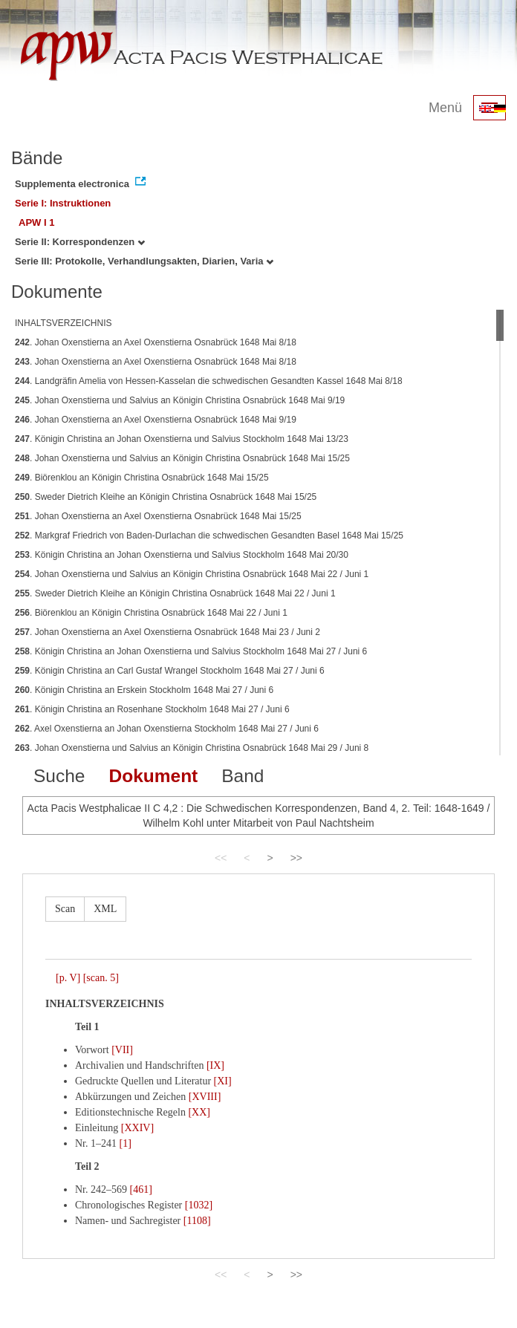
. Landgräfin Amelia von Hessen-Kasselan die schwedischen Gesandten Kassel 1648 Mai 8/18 (209, 381)
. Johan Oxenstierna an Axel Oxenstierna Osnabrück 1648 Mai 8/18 (155, 342)
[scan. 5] (101, 977)
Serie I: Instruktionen (63, 203)
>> (296, 858)
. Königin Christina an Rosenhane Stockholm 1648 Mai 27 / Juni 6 (152, 709)
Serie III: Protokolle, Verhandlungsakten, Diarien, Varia (144, 261)
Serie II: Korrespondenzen (80, 241)
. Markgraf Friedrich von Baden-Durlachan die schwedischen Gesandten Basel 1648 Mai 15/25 (209, 535)
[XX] (199, 1112)
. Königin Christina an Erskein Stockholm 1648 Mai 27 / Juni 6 (144, 690)
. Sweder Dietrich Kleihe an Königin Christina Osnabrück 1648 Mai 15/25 (165, 497)
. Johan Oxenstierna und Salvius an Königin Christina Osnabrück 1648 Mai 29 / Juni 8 (191, 748)
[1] (125, 1143)
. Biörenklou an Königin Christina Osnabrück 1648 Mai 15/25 (142, 477)
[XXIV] (137, 1127)
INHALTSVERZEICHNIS (63, 323)
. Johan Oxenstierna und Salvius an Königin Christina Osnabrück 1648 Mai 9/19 (180, 400)
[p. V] (68, 977)
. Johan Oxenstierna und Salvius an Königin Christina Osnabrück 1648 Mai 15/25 (182, 458)
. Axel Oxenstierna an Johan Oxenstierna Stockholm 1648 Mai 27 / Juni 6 (167, 728)
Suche (59, 776)
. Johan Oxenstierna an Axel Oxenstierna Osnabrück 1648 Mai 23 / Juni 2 (167, 632)
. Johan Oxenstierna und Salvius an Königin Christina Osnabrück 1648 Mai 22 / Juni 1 (191, 574)
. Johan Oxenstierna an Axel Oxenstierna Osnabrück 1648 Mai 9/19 (155, 419)
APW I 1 (36, 222)
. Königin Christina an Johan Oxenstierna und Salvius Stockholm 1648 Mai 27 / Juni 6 (191, 651)
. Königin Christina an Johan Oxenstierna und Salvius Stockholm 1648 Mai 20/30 (181, 555)
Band (242, 776)
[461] (141, 1189)
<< (221, 858)
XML (105, 908)
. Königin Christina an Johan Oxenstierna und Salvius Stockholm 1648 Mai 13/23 (181, 439)
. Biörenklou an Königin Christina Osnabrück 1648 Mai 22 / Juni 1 (151, 613)
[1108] (197, 1220)
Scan (65, 908)
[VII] (122, 1049)
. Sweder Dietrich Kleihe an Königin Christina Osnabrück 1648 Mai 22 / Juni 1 (175, 593)
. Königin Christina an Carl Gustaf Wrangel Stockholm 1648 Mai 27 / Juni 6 (170, 670)
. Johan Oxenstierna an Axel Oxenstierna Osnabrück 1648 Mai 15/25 (158, 516)
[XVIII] (205, 1096)
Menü (445, 107)
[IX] (215, 1065)
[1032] (198, 1205)
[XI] (223, 1081)
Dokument (153, 776)
